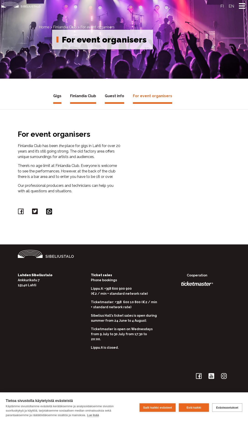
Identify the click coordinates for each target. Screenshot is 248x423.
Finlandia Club (65, 27)
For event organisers (152, 96)
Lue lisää (93, 415)
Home (44, 27)
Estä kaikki (194, 407)
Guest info (114, 96)
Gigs (57, 96)
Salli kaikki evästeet (157, 407)
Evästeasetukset (227, 407)
